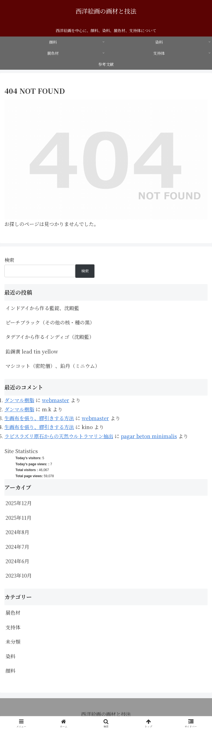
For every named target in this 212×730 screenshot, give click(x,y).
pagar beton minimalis (149, 436)
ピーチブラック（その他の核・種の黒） (50, 322)
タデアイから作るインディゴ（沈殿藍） (50, 336)
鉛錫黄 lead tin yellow (32, 351)
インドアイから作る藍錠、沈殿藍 (42, 307)
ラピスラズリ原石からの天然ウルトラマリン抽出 (58, 436)
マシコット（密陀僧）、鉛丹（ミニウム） (53, 365)
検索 (9, 259)
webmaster (55, 400)
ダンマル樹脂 (19, 400)
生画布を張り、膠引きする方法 (39, 418)
